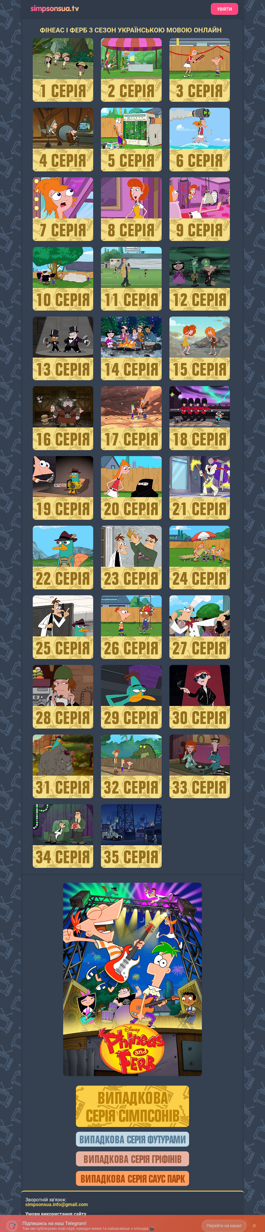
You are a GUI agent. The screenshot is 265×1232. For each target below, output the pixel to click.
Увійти (224, 9)
